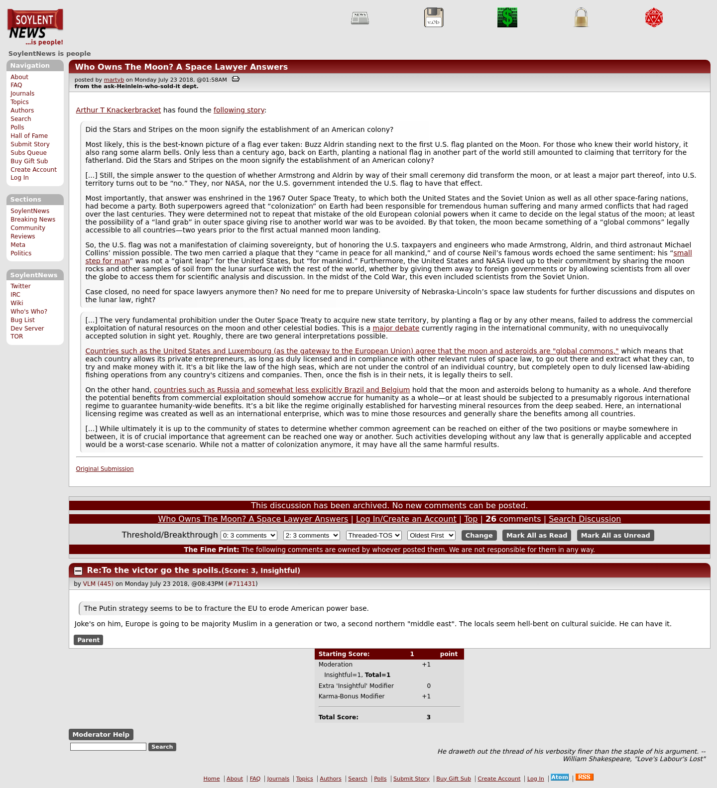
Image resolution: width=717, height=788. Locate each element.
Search (20, 118)
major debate (395, 328)
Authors (22, 110)
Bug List (22, 320)
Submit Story (30, 144)
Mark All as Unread (615, 535)
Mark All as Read (537, 535)
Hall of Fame (29, 135)
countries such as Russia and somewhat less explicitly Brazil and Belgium (282, 390)
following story (239, 110)
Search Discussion (585, 519)
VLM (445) (98, 583)
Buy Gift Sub (29, 161)
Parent (88, 640)
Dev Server (27, 328)
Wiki (16, 303)
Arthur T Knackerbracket (118, 110)
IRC (15, 294)
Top (471, 519)
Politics (20, 253)
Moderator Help (100, 734)
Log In (19, 177)
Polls (17, 127)
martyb (114, 80)
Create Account (33, 169)
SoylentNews (35, 27)
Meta (17, 244)
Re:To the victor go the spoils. (154, 570)
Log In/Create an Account (406, 519)
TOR (16, 336)
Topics (19, 102)
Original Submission (105, 468)
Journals (22, 93)
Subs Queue (28, 152)
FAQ (16, 85)
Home (212, 779)
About (19, 77)
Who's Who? (28, 311)
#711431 (241, 583)
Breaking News (32, 219)
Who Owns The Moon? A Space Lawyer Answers (181, 67)
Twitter (20, 286)
